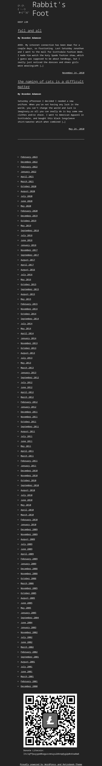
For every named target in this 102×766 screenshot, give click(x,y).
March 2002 (27, 646)
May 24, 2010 (76, 128)
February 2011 (29, 460)
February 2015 (29, 303)
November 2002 (29, 632)
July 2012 (26, 382)
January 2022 (28, 171)
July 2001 (26, 666)
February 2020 (29, 210)
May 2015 (26, 299)
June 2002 (26, 642)
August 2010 (28, 490)
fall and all (30, 30)
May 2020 (26, 205)
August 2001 (28, 661)
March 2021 (27, 181)
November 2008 (29, 573)
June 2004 (26, 622)
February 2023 (29, 156)
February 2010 (29, 519)
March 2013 (27, 367)
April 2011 (27, 450)
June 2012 (26, 387)
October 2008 (28, 578)
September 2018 (30, 230)
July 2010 (26, 495)
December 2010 (29, 470)
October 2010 (28, 480)
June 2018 (26, 240)
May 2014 (26, 328)
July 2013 (26, 357)
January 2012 (28, 406)
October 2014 (28, 313)
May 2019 (26, 225)
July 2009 (26, 544)
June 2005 (26, 602)
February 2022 (29, 166)
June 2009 (26, 548)
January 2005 (28, 612)
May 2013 (26, 362)
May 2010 (26, 504)
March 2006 (27, 583)
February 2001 (29, 681)
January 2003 (28, 627)
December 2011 (29, 411)
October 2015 (28, 284)
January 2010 (28, 524)
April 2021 (27, 176)
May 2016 (26, 279)
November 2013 (29, 343)
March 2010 (27, 514)
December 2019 (29, 215)
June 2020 (26, 201)
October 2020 (28, 186)
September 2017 (30, 254)
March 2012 (27, 397)
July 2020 (26, 196)
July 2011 (26, 436)
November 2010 (29, 475)
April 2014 (27, 333)
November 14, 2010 (73, 72)
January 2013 (28, 372)
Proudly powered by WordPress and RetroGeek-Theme (51, 764)
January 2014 (28, 338)
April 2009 (27, 553)
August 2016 (28, 269)
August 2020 (28, 191)
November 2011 (29, 416)
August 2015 (28, 294)
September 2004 (30, 617)
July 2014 (26, 323)
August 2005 (28, 597)
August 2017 (28, 259)
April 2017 (27, 264)
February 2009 (29, 558)
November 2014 (29, 308)
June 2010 (26, 499)
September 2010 (30, 485)
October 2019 (28, 220)
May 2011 (26, 446)
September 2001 (30, 656)
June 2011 (26, 441)
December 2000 (29, 686)
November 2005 (29, 588)
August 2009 (28, 539)
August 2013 (28, 352)
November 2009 (29, 534)
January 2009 (28, 563)
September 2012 (30, 377)
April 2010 (27, 509)
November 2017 (29, 250)
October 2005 (28, 593)
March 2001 (27, 676)
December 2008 (29, 568)
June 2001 (26, 671)
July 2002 (26, 637)
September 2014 (30, 318)
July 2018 (26, 235)
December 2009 (29, 529)
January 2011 (28, 465)
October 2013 (28, 348)
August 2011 (28, 431)
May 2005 (26, 607)
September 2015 (30, 289)
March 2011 (27, 455)
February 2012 (29, 401)
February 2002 (29, 651)
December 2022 (29, 161)
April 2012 (27, 392)
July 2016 (26, 274)
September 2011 (30, 426)
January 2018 (28, 245)
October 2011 (28, 421)
